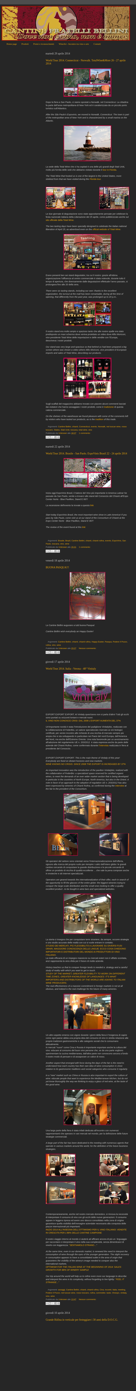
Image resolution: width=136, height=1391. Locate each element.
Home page (12, 44)
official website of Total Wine (106, 229)
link (92, 505)
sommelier (101, 1293)
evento (94, 426)
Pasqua (108, 642)
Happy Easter (98, 642)
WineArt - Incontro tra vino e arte (74, 44)
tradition (99, 419)
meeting (121, 1290)
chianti (75, 426)
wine (67, 544)
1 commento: (84, 433)
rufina (48, 645)
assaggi (61, 1290)
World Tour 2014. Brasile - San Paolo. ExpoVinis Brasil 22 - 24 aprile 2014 (86, 453)
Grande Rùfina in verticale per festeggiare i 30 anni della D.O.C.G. (82, 1319)
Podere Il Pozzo (120, 642)
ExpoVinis (116, 541)
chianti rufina (98, 541)
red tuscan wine (113, 426)
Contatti (97, 44)
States (57, 430)
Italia (115, 1290)
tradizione (109, 407)
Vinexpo (115, 1293)
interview (119, 786)
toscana (74, 430)
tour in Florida (109, 170)
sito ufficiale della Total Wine (60, 220)
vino (90, 430)
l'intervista (104, 745)
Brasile (61, 541)
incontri (108, 1290)
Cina (102, 1290)
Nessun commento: (87, 648)
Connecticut (84, 426)
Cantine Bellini (64, 426)
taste (109, 1293)
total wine (83, 430)
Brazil (67, 541)
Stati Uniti (65, 430)
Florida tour (95, 179)
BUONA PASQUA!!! (57, 567)
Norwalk (101, 426)
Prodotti (25, 44)
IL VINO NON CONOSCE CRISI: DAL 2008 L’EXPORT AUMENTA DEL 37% (83, 721)
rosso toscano (82, 1293)
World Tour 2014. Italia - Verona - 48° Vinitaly (71, 668)
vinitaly (123, 1293)
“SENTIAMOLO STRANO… (82, 1245)
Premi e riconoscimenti (43, 44)
